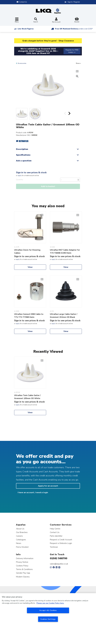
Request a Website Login (61, 543)
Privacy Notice (22, 562)
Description (22, 149)
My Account (56, 20)
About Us (20, 528)
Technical (54, 547)
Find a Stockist (22, 547)
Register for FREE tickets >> (72, 51)
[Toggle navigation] (17, 20)
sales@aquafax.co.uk (59, 563)
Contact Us (54, 532)
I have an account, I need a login (33, 492)
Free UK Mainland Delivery (74, 29)
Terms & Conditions (24, 569)
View (30, 267)
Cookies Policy (22, 565)
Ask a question (23, 160)
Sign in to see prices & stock (31, 172)
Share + (78, 63)
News (18, 543)
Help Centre (55, 528)
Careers (19, 536)
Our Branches (22, 532)
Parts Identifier (56, 536)
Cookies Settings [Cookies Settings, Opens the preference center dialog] (48, 619)
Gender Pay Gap (23, 573)
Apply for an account (48, 485)
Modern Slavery (23, 576)
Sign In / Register (74, 2)
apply (20, 175)
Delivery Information (24, 558)
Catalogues (21, 539)
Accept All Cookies (48, 610)
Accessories (22, 63)
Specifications (23, 155)
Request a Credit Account (61, 539)
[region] (48, 609)
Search (35, 20)
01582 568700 (58, 558)
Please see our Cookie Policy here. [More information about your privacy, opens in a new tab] (50, 603)
